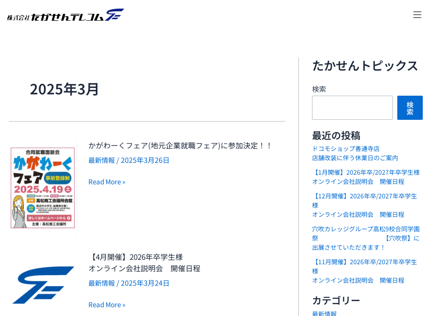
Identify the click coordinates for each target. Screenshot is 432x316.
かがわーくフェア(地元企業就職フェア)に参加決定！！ (183, 150)
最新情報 (102, 171)
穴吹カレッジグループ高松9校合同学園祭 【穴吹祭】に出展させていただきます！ (366, 237)
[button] (417, 14)
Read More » (108, 192)
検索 (319, 88)
